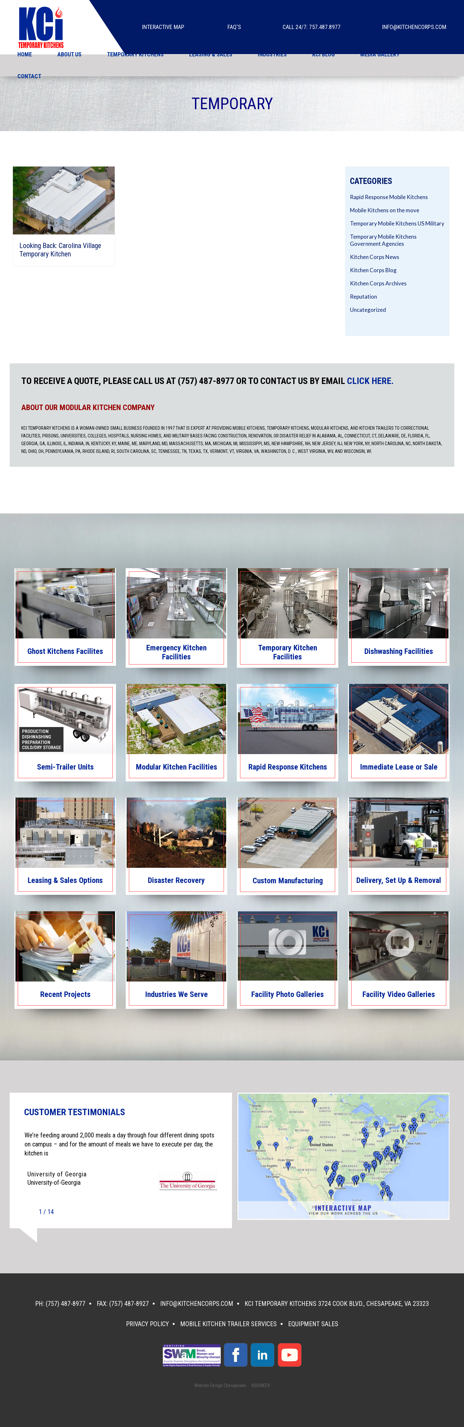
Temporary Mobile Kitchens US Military (397, 223)
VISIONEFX (260, 1385)
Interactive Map (163, 27)
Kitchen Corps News (374, 257)
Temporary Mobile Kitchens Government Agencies (383, 240)
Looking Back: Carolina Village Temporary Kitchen (60, 250)
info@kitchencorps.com (414, 27)
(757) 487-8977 (65, 1303)
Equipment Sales (313, 1324)
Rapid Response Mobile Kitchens (389, 197)
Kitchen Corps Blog (373, 270)
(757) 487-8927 (129, 1303)
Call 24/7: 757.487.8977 (312, 27)
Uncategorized (368, 309)
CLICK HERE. (370, 381)
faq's (234, 27)
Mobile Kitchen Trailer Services (228, 1324)
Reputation (363, 296)
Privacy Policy (147, 1324)
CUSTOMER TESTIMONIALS (74, 1112)
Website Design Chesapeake (220, 1385)
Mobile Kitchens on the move (384, 210)
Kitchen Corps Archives (378, 283)
